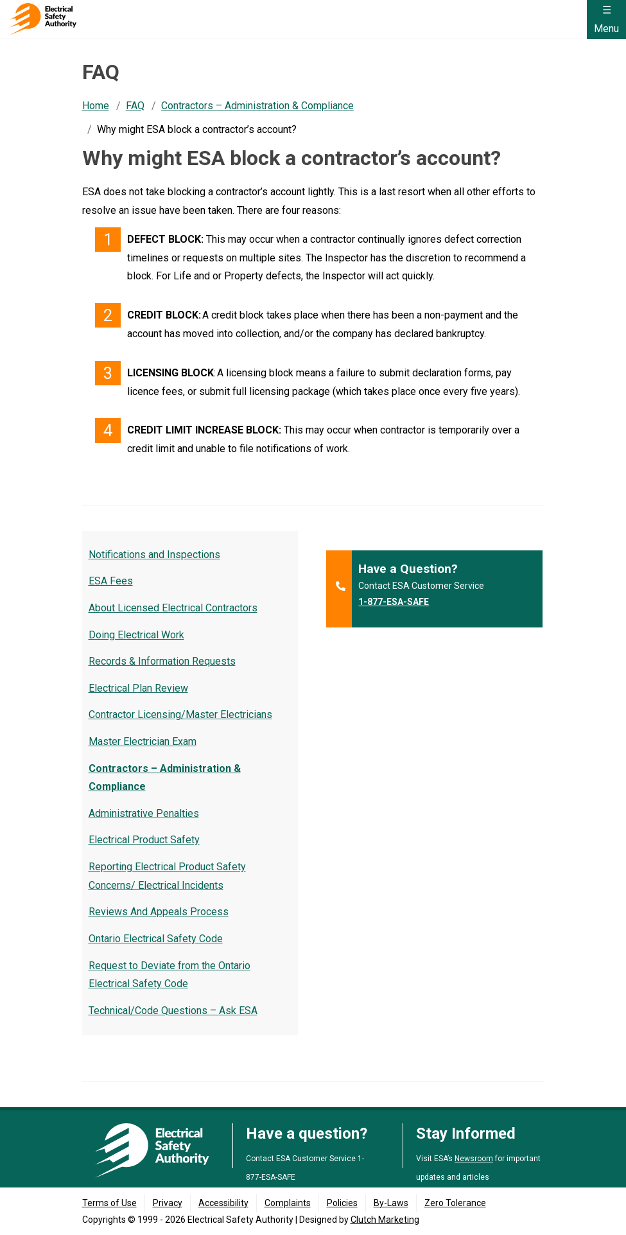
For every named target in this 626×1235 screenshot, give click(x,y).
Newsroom (474, 1158)
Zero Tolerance (455, 1203)
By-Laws (391, 1203)
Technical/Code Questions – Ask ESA (173, 1010)
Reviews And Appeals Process (159, 912)
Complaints (288, 1203)
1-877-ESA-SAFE (393, 602)
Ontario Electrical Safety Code (156, 939)
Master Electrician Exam (142, 741)
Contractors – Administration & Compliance (257, 106)
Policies (342, 1203)
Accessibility (223, 1203)
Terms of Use (109, 1203)
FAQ (135, 106)
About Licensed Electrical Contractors (173, 608)
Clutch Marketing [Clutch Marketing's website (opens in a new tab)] (385, 1219)
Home (95, 106)
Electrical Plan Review (138, 688)
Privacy (167, 1203)
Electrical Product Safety (144, 840)
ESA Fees (111, 581)
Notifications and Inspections (154, 554)
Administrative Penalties (144, 813)
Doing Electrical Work (136, 635)
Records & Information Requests (162, 661)
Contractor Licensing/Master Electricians (180, 714)
